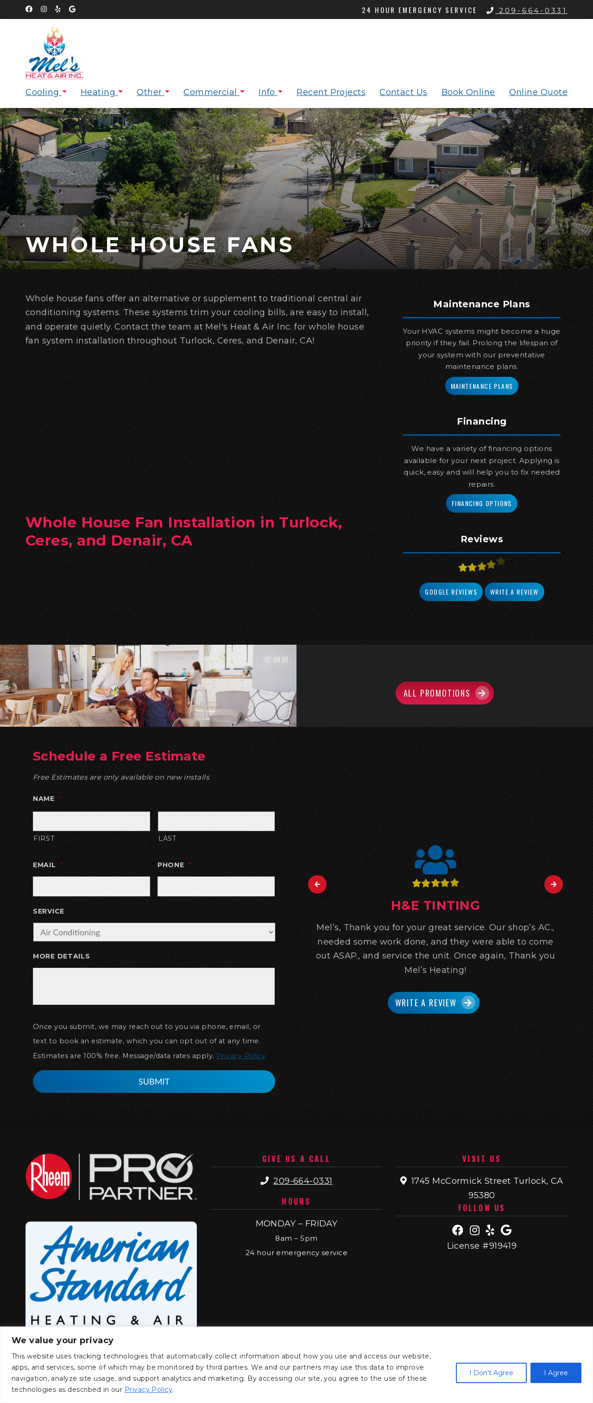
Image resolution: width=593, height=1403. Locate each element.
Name (47, 798)
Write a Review (514, 592)
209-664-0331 (527, 10)
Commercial (211, 92)
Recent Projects (331, 92)
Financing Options (482, 503)
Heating (99, 92)
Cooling (43, 92)
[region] (296, 1365)
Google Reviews (451, 592)
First (43, 838)
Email (48, 865)
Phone (174, 865)
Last (167, 838)
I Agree (556, 1373)
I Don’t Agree (491, 1373)
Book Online (468, 92)
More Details (61, 956)
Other (150, 92)
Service (48, 911)
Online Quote (538, 92)
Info (268, 92)
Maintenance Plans (482, 386)
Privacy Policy (148, 1389)
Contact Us (403, 92)
